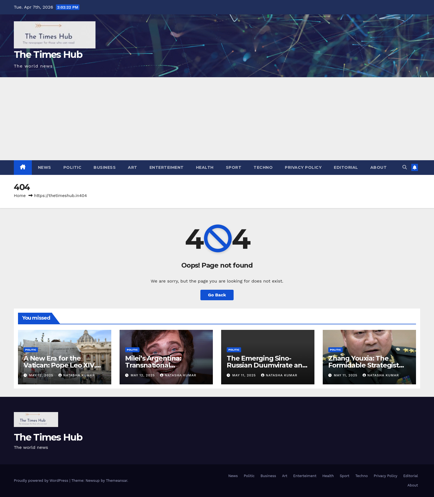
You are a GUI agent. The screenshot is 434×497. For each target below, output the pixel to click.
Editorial (346, 167)
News (44, 167)
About (378, 167)
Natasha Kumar (76, 375)
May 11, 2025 (244, 375)
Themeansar (116, 480)
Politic (72, 167)
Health (205, 167)
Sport (234, 167)
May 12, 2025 (42, 375)
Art (132, 167)
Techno (263, 167)
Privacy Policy (303, 167)
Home (20, 195)
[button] (404, 167)
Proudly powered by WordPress (41, 480)
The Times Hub (48, 54)
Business (105, 167)
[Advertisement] (217, 118)
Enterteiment (166, 167)
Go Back (217, 294)
